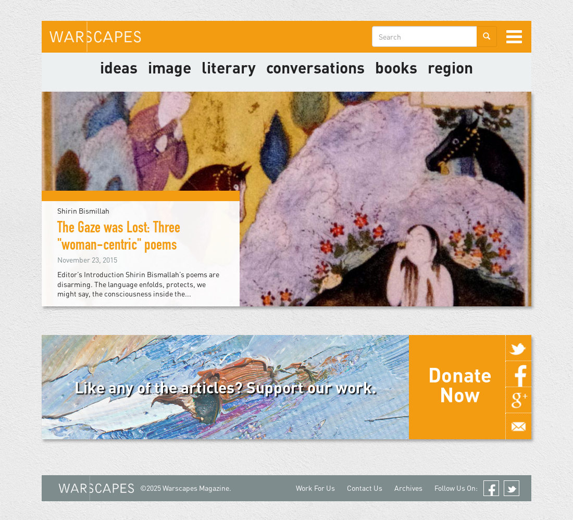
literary (229, 67)
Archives (408, 488)
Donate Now (460, 384)
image (169, 67)
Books (396, 67)
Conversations (315, 67)
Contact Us (364, 488)
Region (450, 67)
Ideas (119, 67)
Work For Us (315, 488)
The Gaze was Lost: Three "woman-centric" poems (118, 237)
